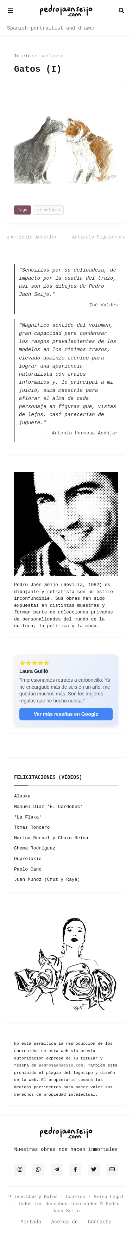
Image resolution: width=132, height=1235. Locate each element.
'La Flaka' (28, 817)
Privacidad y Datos (33, 1196)
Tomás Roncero (32, 827)
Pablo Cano (28, 869)
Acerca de (64, 1222)
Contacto (100, 1222)
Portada (30, 1222)
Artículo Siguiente (96, 237)
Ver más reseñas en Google (66, 714)
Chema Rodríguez (34, 848)
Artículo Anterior (34, 237)
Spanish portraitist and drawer (51, 28)
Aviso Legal (109, 1196)
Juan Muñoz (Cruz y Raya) (47, 879)
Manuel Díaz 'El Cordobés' (48, 806)
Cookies (76, 1196)
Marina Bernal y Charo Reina (51, 838)
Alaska (22, 796)
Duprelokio (28, 858)
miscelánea (48, 56)
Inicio (22, 56)
